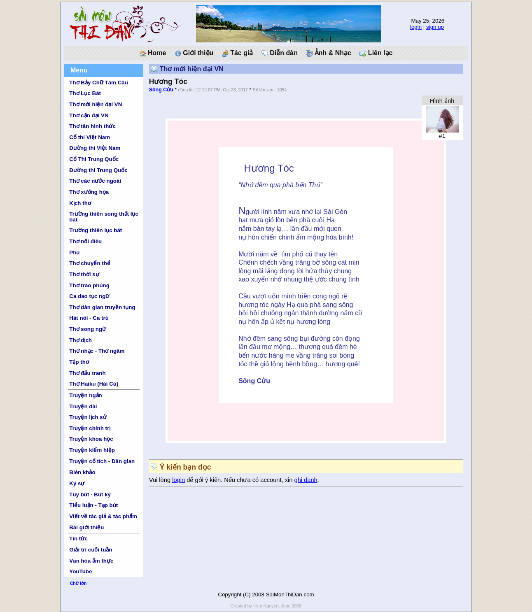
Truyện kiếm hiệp (92, 450)
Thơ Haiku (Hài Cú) (93, 384)
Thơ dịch (80, 340)
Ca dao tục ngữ (89, 296)
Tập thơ (79, 362)
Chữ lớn (78, 583)
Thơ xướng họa (89, 192)
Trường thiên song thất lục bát (103, 216)
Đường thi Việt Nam (94, 148)
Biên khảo (82, 472)
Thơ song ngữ (87, 329)
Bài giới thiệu (86, 527)
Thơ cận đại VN (88, 115)
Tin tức (78, 538)
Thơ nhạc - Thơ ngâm (96, 351)
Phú (74, 252)
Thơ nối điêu (85, 241)
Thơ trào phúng (89, 285)
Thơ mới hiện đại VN (95, 104)
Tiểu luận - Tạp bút (93, 505)
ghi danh (305, 480)
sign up (435, 27)
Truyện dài (83, 406)
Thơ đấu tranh (87, 373)
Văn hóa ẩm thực (91, 561)
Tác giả (237, 53)
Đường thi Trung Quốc (98, 170)
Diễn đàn (279, 53)
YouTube (80, 571)
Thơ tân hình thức (92, 126)
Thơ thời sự (84, 274)
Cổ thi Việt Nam (89, 137)
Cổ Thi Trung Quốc (94, 159)
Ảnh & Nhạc (328, 53)
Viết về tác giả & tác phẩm (103, 516)
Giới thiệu (194, 53)
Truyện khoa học (91, 439)
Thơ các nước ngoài (95, 181)
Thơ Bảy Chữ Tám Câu (98, 82)
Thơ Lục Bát (85, 93)
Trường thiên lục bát (95, 230)
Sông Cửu (161, 90)
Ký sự (76, 483)
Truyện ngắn (85, 395)
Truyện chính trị (89, 428)
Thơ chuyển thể (89, 263)
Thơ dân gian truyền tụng (102, 307)
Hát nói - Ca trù (89, 318)
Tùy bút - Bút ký (90, 494)
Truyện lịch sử (87, 417)
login (416, 27)
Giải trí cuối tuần (90, 550)
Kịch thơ (80, 203)
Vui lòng (161, 480)
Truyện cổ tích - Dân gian (102, 461)
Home (153, 53)
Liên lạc (375, 53)
